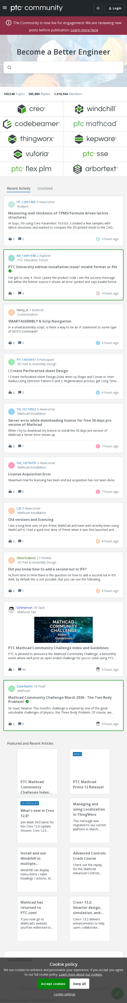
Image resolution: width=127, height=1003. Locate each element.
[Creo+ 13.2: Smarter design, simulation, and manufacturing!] (89, 919)
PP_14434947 (26, 359)
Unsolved (44, 188)
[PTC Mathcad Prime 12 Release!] (89, 771)
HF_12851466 (26, 202)
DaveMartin (24, 686)
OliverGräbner (26, 558)
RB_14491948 (26, 255)
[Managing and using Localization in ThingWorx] (89, 820)
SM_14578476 (26, 463)
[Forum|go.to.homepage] (37, 8)
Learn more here (84, 30)
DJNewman (24, 607)
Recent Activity (18, 188)
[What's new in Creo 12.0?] (37, 820)
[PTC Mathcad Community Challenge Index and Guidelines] (37, 771)
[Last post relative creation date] (110, 239)
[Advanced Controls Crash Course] (89, 870)
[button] (63, 994)
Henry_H (22, 310)
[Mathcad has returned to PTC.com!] (37, 919)
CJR (18, 508)
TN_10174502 (26, 409)
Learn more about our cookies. (81, 974)
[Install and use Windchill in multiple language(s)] (37, 870)
